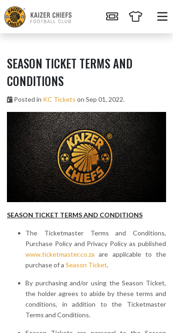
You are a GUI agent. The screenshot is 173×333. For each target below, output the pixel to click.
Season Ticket (86, 265)
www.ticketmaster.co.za (60, 254)
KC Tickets (59, 99)
